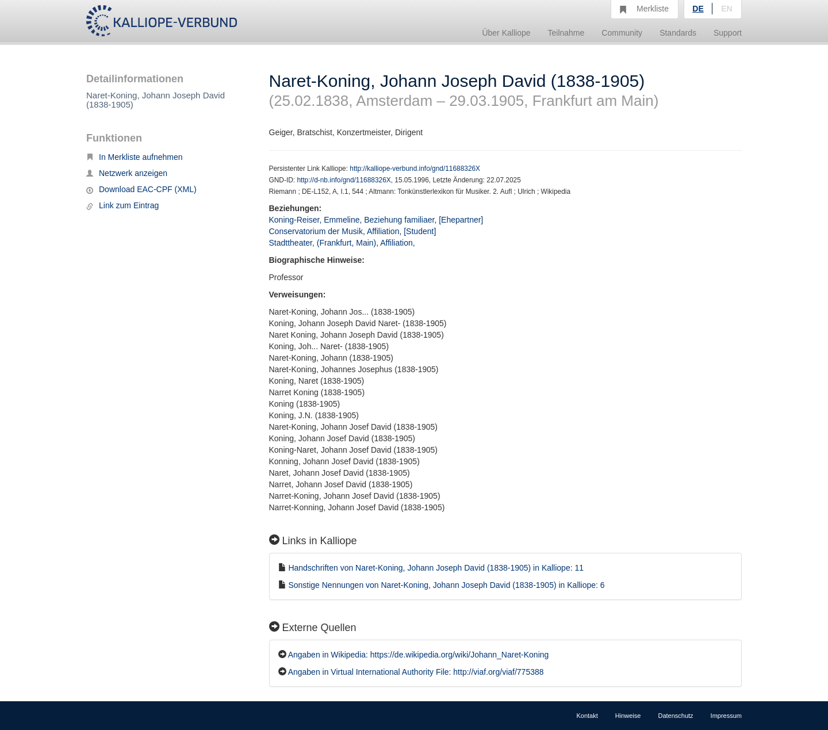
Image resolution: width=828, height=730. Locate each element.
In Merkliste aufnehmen (134, 157)
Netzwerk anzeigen (126, 173)
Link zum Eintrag (122, 205)
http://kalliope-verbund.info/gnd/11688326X (415, 169)
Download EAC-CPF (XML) (141, 189)
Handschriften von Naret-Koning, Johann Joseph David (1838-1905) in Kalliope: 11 (436, 567)
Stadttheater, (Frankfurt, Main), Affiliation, (343, 242)
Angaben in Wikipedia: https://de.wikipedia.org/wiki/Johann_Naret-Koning (418, 654)
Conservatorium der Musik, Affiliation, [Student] (352, 231)
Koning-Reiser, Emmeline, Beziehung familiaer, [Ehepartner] (376, 219)
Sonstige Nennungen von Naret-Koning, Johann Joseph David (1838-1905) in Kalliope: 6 (446, 585)
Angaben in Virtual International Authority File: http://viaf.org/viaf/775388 (416, 672)
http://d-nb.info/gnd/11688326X (343, 180)
